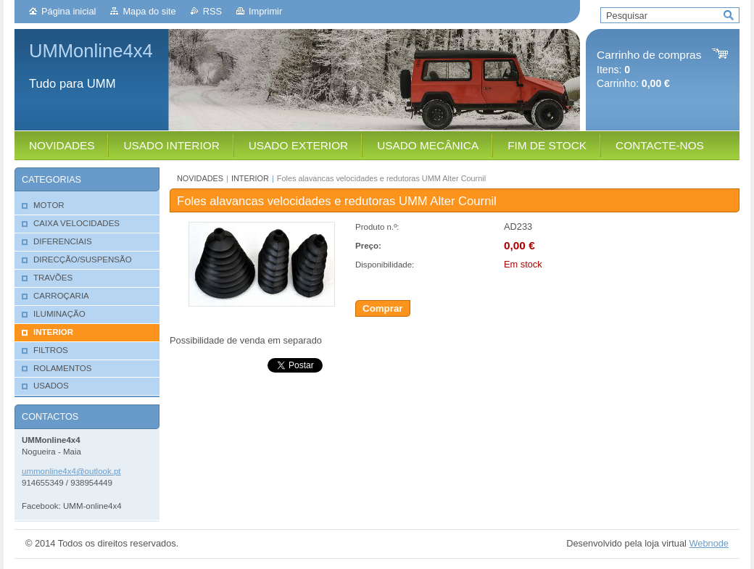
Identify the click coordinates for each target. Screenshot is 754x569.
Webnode (709, 543)
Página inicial (68, 11)
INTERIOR (250, 178)
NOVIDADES (200, 178)
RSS (212, 11)
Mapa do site (149, 11)
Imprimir (265, 11)
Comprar (382, 308)
